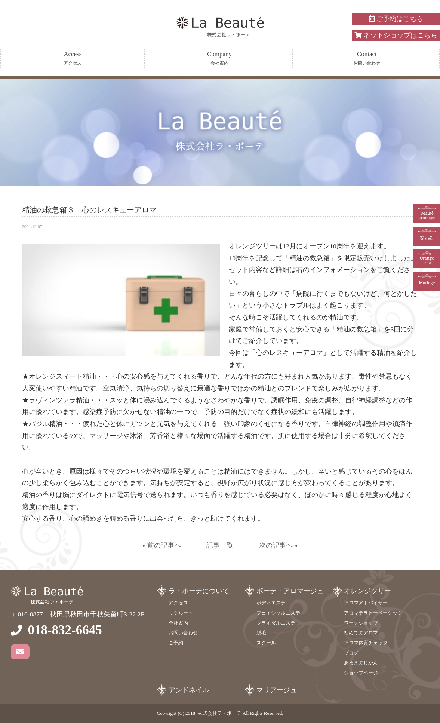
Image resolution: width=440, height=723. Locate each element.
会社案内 (178, 623)
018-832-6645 (65, 630)
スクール (266, 643)
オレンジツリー (367, 591)
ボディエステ (271, 603)
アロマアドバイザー (366, 603)
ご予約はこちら (396, 18)
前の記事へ (164, 545)
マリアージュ (276, 690)
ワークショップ (361, 623)
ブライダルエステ (275, 623)
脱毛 (261, 632)
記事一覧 (219, 545)
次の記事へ (276, 545)
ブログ (351, 653)
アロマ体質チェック (366, 643)
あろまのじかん (361, 662)
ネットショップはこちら (395, 35)
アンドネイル (189, 690)
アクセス (178, 603)
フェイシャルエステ (278, 613)
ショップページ (361, 672)
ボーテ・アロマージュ (290, 591)
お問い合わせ (183, 632)
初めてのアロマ (361, 632)
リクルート (181, 613)
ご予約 (176, 643)
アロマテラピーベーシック (373, 613)
